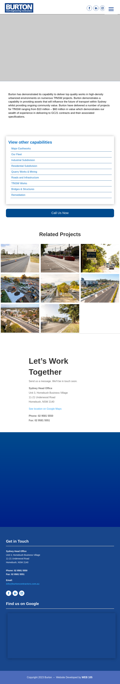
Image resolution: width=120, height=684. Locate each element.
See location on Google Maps (45, 408)
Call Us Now (60, 213)
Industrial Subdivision (23, 160)
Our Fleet (16, 154)
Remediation (18, 195)
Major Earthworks (21, 148)
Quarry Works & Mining (24, 171)
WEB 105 (87, 677)
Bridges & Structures (22, 189)
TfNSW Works (19, 183)
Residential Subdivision (24, 166)
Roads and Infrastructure (25, 177)
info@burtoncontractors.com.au (22, 584)
